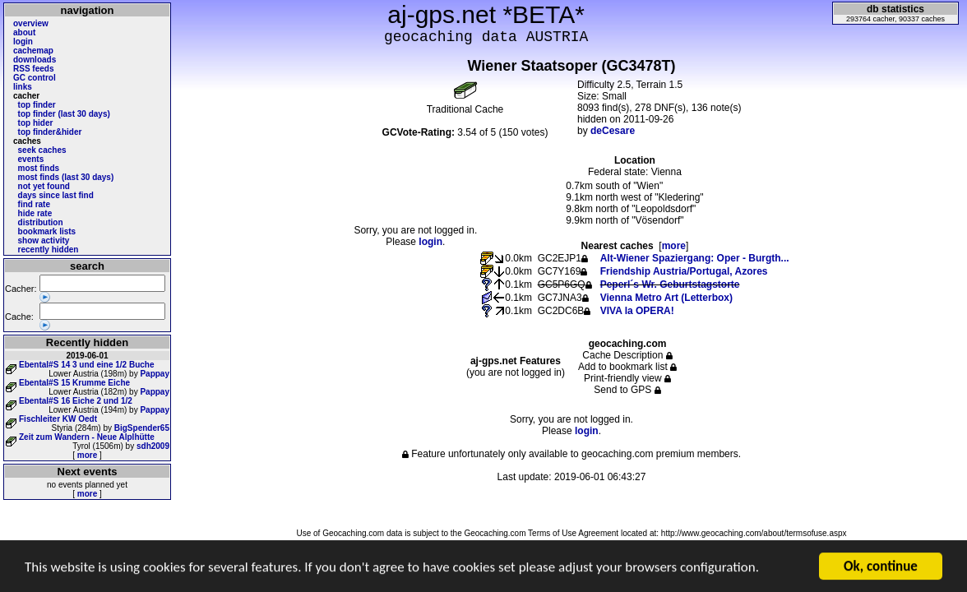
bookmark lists (47, 231)
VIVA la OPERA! (637, 311)
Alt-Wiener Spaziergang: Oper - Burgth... (694, 258)
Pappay (154, 373)
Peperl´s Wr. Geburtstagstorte (670, 284)
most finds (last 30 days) (66, 177)
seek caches (42, 150)
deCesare (612, 130)
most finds (39, 168)
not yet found (44, 186)
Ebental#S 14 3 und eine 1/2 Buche (87, 364)
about (24, 32)
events (31, 159)
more (87, 455)
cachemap (33, 50)
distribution (40, 222)
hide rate (35, 213)
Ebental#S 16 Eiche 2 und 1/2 (75, 400)
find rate (34, 204)
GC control (34, 77)
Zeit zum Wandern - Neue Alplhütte (87, 437)
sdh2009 (152, 446)
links (22, 86)
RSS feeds (33, 68)
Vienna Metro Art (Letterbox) (666, 297)
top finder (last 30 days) (64, 113)
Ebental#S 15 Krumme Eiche (74, 382)
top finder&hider (50, 131)
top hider (35, 122)
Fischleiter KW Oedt (58, 418)
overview (31, 23)
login (23, 41)
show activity (44, 240)
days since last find (56, 195)
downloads (34, 59)
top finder (37, 104)
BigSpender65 (141, 427)
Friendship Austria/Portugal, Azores (684, 271)
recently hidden (48, 249)
